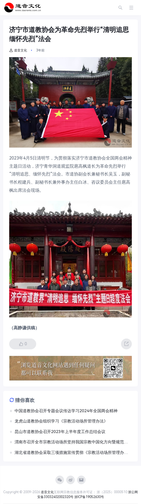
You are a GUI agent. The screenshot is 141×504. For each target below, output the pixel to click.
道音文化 (18, 50)
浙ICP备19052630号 (89, 497)
